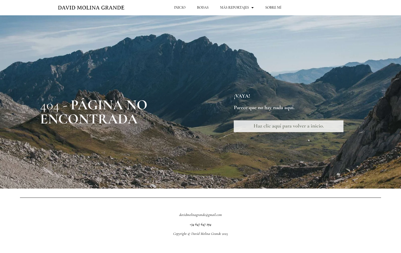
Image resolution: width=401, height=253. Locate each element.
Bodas (202, 7)
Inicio (180, 7)
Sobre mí (273, 7)
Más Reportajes (237, 7)
